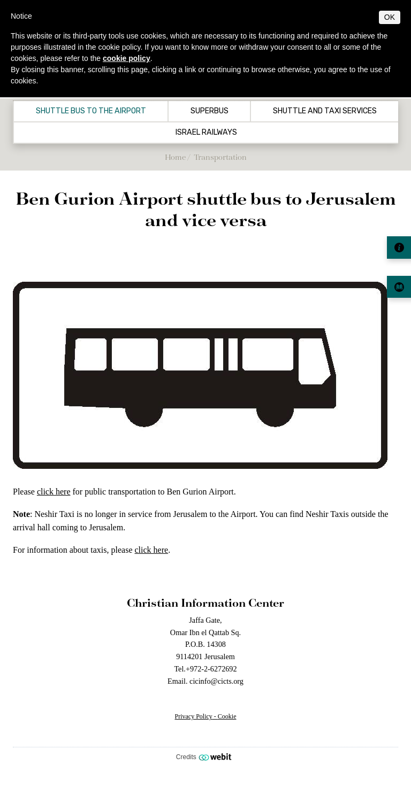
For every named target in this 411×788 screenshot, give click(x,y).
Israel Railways (206, 132)
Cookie (227, 716)
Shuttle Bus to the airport (91, 111)
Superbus (210, 111)
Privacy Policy (193, 716)
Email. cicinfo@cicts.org (205, 681)
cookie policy (126, 58)
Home (175, 157)
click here (54, 491)
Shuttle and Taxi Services (325, 111)
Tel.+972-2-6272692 (205, 669)
